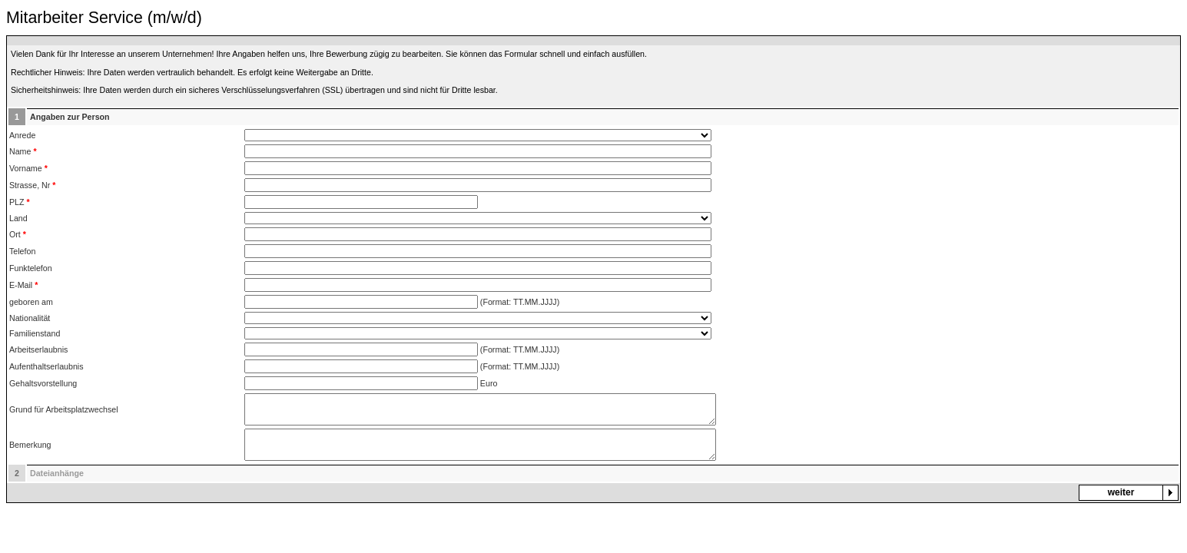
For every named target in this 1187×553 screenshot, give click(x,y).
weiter (1121, 492)
